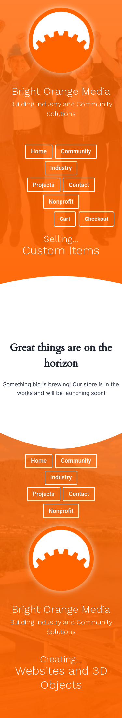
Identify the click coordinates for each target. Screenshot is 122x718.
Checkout (96, 219)
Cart (65, 219)
